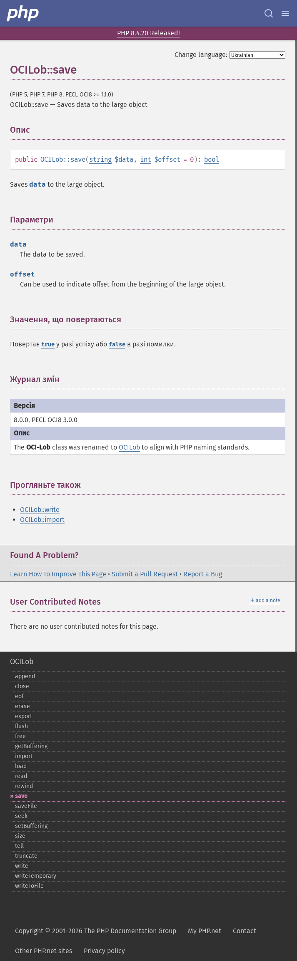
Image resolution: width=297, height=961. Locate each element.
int (145, 159)
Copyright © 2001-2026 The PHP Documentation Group (95, 931)
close (22, 686)
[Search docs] (268, 13)
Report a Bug (202, 574)
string (100, 159)
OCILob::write (40, 510)
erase (22, 706)
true (48, 344)
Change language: (201, 55)
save (21, 796)
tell (19, 846)
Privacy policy (104, 951)
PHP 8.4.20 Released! (148, 33)
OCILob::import (42, 520)
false (117, 344)
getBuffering (31, 746)
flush (21, 726)
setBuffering (31, 826)
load (21, 766)
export (23, 716)
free (20, 736)
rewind (24, 786)
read (21, 776)
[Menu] (285, 13)
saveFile (26, 806)
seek (21, 816)
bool (211, 159)
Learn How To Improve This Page (58, 574)
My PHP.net (204, 931)
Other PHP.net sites (43, 951)
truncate (26, 856)
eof (19, 696)
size (20, 836)
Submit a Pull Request (145, 574)
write (21, 866)
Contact (244, 931)
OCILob (129, 447)
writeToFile (29, 885)
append (25, 676)
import (23, 756)
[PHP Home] (23, 13)
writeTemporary (35, 875)
